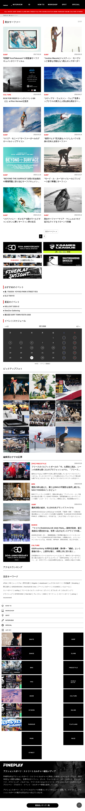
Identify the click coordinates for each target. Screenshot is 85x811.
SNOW (55, 11)
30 (64, 358)
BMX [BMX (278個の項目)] (45, 594)
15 (53, 348)
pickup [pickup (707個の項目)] (74, 594)
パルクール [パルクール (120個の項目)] (66, 587)
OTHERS (80, 11)
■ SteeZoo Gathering (11, 311)
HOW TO (41, 4)
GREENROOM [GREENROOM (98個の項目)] (16, 587)
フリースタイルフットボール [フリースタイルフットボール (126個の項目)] (31, 590)
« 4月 (7, 326)
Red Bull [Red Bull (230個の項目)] (28, 594)
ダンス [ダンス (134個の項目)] (46, 590)
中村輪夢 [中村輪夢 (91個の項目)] (67, 583)
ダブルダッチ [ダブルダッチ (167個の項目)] (55, 590)
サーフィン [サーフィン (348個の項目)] (53, 594)
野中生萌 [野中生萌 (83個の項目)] (26, 583)
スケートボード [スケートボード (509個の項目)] (64, 594)
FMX (40, 11)
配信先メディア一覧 (42, 805)
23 (64, 353)
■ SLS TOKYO (8, 296)
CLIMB (24, 11)
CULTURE (73, 11)
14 (42, 348)
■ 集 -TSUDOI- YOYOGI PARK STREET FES (20, 292)
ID (29, 4)
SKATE (10, 11)
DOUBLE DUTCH (47, 11)
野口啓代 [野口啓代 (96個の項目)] (6, 587)
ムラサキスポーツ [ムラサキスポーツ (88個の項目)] (55, 583)
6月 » (78, 326)
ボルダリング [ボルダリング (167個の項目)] (67, 590)
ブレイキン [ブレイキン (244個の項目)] (37, 594)
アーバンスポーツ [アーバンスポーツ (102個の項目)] (44, 587)
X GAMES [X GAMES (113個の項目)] (56, 587)
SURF (14, 11)
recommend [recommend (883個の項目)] (7, 597)
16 (64, 348)
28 (42, 358)
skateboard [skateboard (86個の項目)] (43, 583)
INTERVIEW (17, 4)
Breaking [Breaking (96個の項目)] (75, 583)
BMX (28, 11)
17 (75, 348)
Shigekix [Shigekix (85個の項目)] (34, 583)
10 (75, 343)
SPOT (64, 4)
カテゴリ (6, 630)
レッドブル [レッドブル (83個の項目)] (17, 583)
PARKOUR (61, 11)
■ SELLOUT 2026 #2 (11, 306)
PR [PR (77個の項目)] (10, 583)
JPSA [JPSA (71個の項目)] (5, 583)
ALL (5, 11)
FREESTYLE (34, 11)
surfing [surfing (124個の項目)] (17, 590)
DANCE (19, 11)
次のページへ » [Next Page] (51, 231)
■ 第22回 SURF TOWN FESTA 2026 (17, 315)
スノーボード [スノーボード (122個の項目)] (8, 590)
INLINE (67, 11)
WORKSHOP (53, 4)
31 (75, 358)
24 (75, 353)
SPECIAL (76, 4)
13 (32, 348)
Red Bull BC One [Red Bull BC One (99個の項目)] (30, 587)
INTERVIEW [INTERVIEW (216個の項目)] (19, 594)
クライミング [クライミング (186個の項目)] (8, 594)
